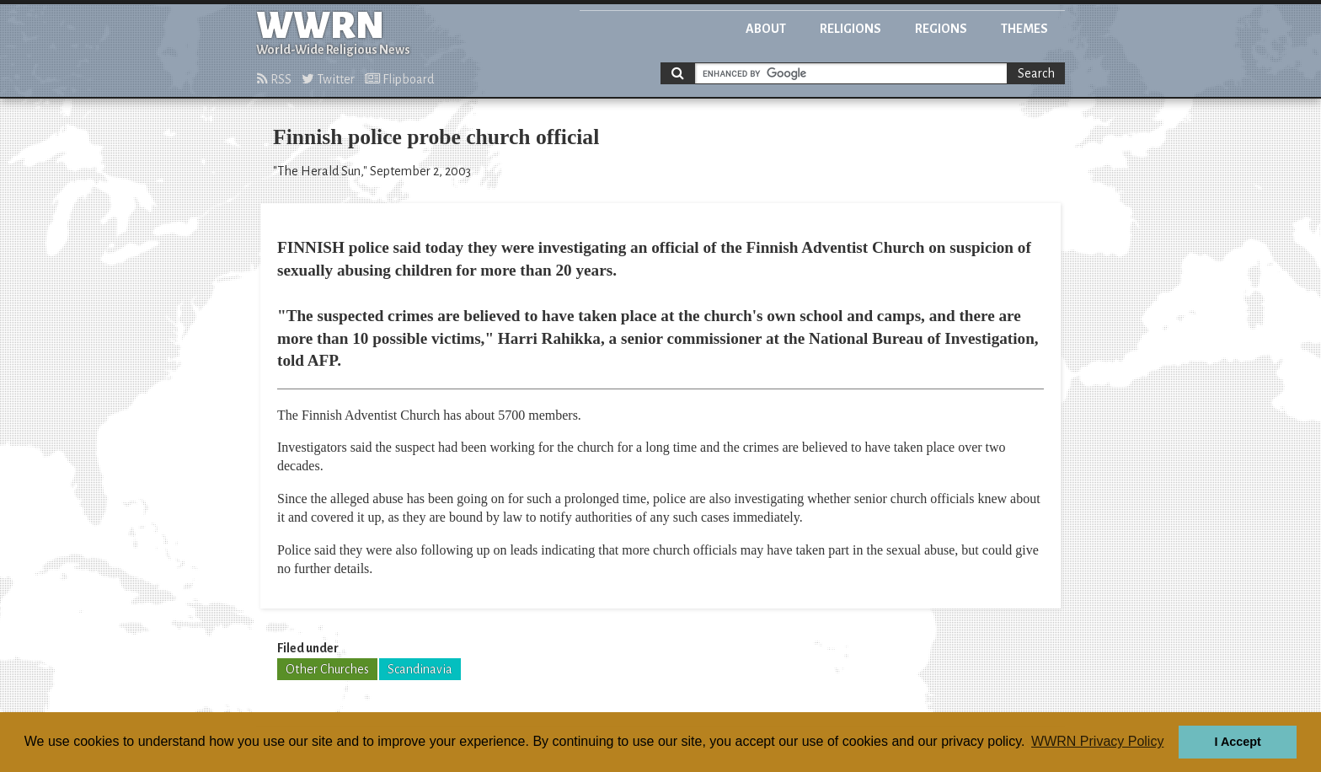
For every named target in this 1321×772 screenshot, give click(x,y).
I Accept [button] (1237, 741)
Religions (850, 28)
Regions (941, 28)
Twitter (328, 79)
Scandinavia (420, 669)
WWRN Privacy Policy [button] (1097, 741)
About (766, 28)
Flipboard (399, 79)
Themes (1024, 28)
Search (1036, 73)
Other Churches (327, 669)
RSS (274, 79)
